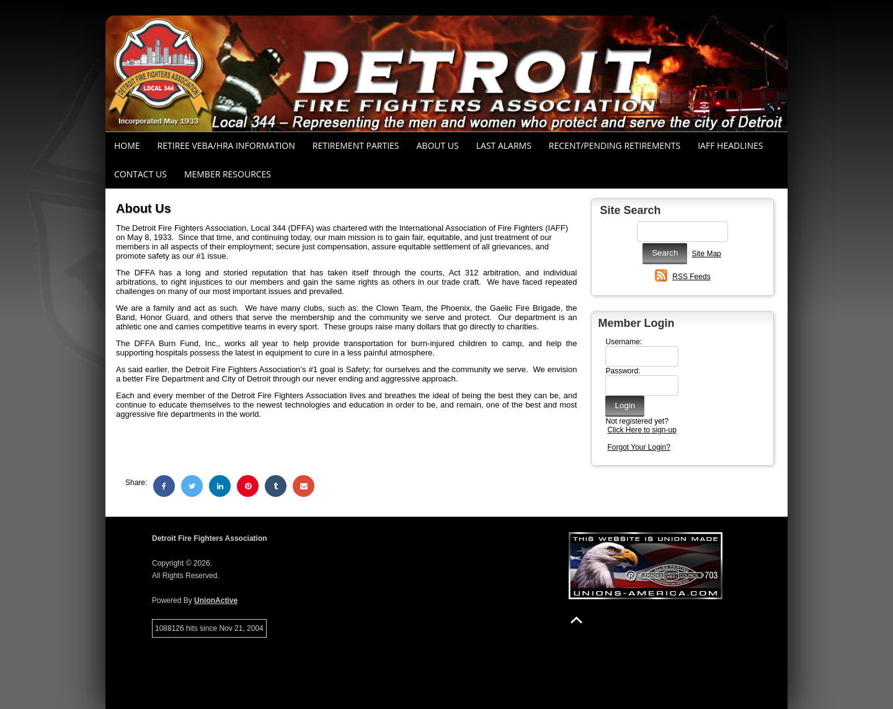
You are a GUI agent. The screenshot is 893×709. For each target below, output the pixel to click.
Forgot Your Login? (638, 447)
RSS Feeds (691, 276)
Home (127, 145)
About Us (438, 145)
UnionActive (216, 600)
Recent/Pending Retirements (614, 145)
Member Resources (227, 174)
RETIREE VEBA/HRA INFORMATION (226, 145)
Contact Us (140, 174)
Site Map (706, 253)
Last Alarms (503, 145)
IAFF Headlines (730, 145)
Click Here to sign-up (641, 430)
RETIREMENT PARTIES (356, 145)
